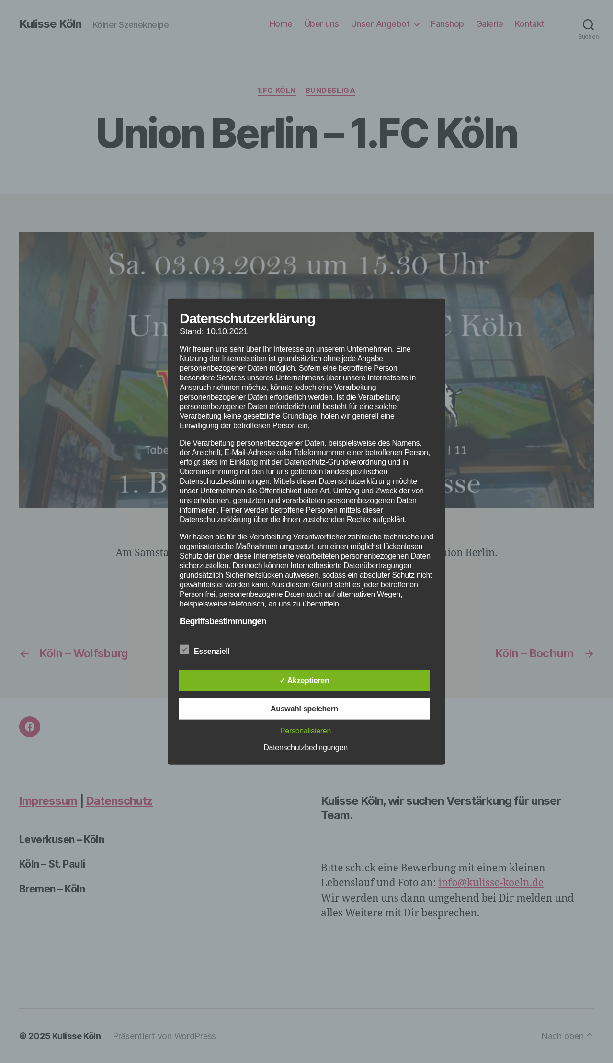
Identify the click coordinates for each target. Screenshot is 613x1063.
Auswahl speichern (304, 709)
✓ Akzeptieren (304, 680)
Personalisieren (305, 731)
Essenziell (210, 650)
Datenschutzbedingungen (305, 747)
